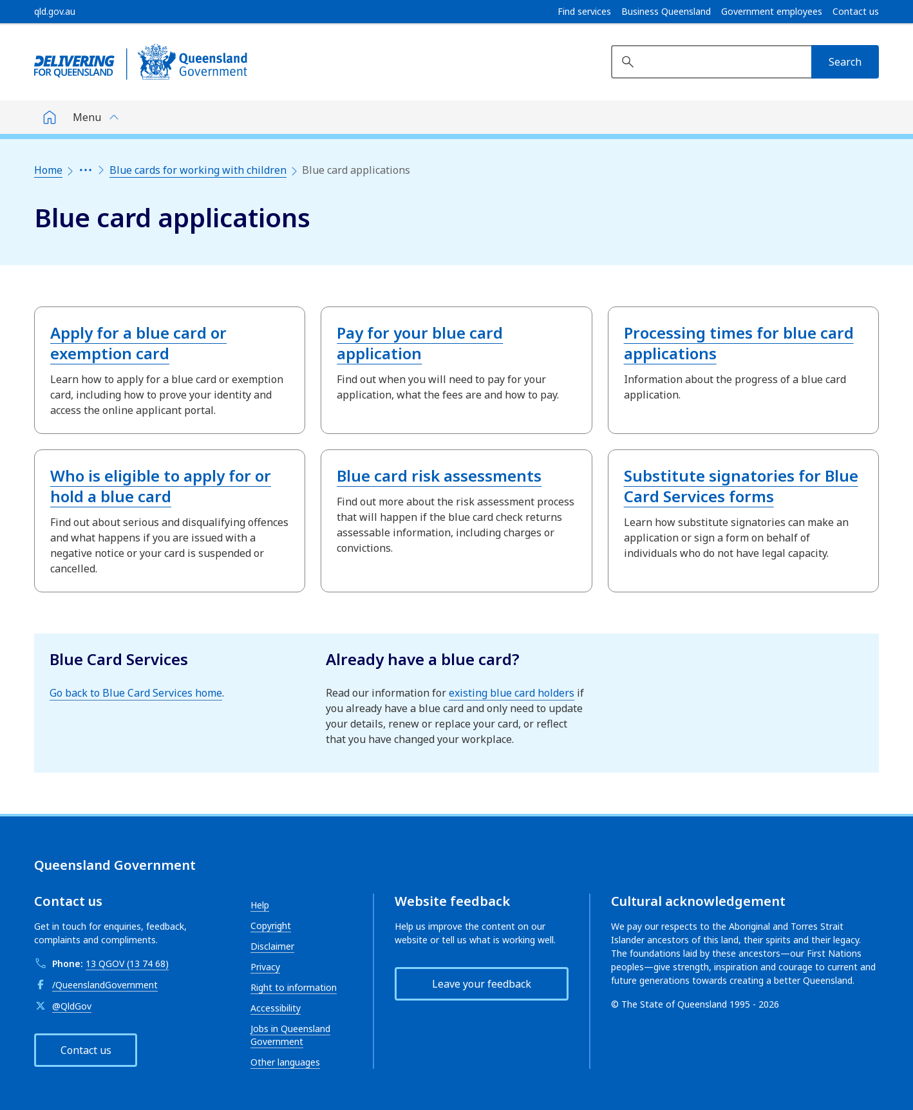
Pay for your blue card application (420, 343)
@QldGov (71, 1006)
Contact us (856, 11)
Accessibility (275, 1008)
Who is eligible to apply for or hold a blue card (160, 486)
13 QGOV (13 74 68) (127, 963)
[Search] (845, 62)
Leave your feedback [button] (481, 984)
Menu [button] (87, 117)
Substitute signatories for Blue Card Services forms (741, 486)
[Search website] (711, 62)
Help (259, 905)
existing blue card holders (511, 693)
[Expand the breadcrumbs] (85, 170)
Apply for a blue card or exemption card (138, 343)
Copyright (270, 925)
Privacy (265, 967)
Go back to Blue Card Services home (136, 693)
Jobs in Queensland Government (290, 1035)
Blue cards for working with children (198, 170)
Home (48, 170)
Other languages (285, 1062)
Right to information (293, 987)
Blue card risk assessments (439, 475)
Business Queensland (666, 11)
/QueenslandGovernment (105, 985)
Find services (584, 11)
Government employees (771, 11)
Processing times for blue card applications (739, 343)
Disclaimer (272, 946)
